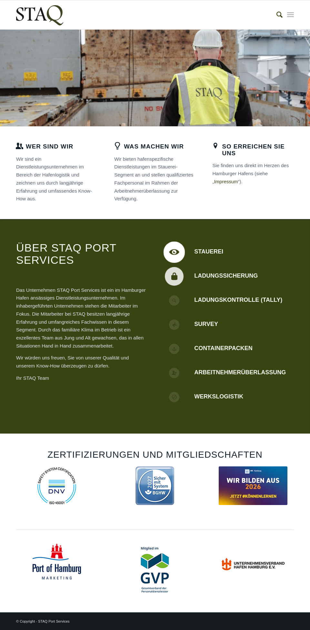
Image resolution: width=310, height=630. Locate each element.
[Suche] (276, 14)
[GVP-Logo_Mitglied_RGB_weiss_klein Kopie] (155, 570)
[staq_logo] (39, 14)
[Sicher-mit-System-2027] (154, 485)
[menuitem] (276, 14)
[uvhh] (253, 563)
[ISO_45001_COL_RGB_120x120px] (56, 485)
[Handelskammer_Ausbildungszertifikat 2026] (253, 485)
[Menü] (290, 15)
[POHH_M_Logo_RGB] (57, 561)
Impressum (226, 181)
